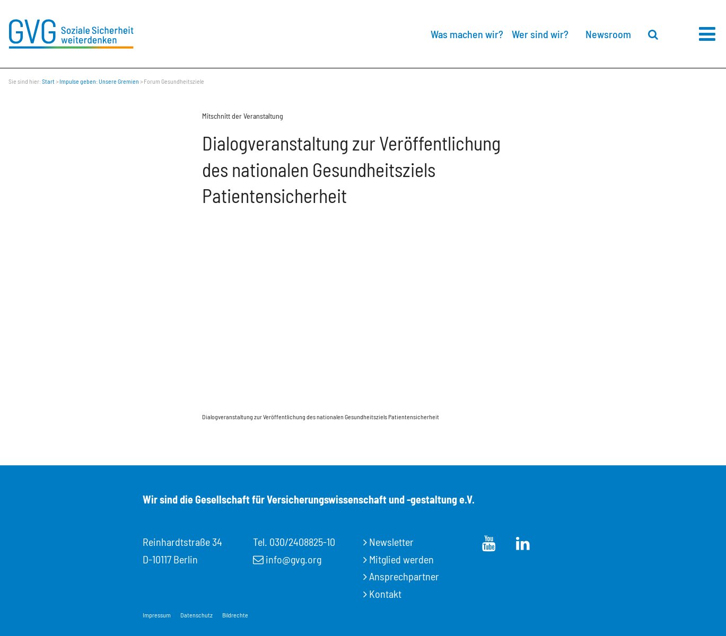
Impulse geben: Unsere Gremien (99, 81)
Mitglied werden (401, 559)
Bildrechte (235, 615)
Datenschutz (196, 615)
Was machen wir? (467, 34)
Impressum (157, 615)
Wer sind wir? (540, 34)
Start (48, 81)
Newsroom (608, 34)
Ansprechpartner (404, 576)
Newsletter (391, 541)
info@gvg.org (293, 559)
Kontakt (385, 593)
